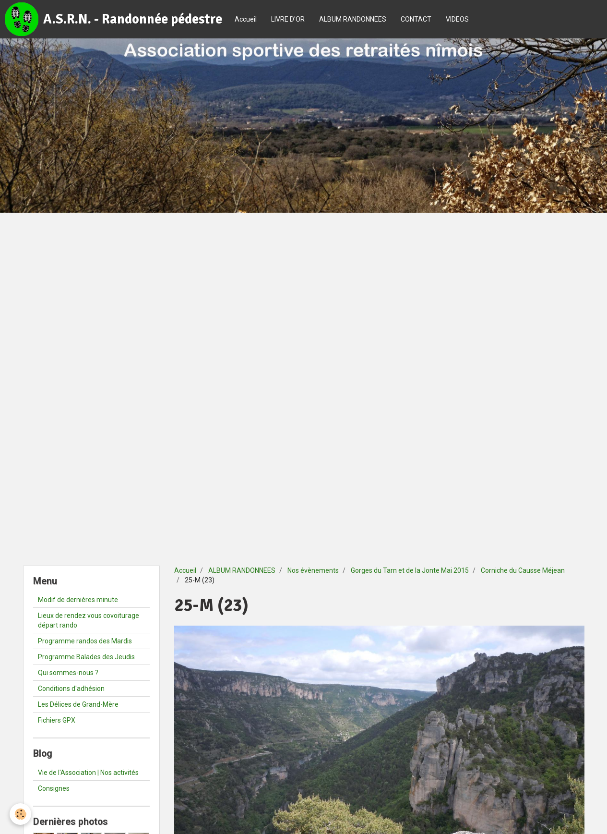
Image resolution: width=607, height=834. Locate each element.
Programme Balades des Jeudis (86, 657)
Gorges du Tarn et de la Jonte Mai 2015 (410, 570)
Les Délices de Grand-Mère (78, 704)
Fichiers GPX (56, 720)
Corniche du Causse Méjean (523, 570)
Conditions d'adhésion (71, 688)
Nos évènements (313, 570)
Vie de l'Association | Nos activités (88, 772)
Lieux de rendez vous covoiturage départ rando (88, 620)
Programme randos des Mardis (85, 641)
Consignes (54, 788)
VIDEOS (457, 19)
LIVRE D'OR (288, 19)
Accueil (246, 19)
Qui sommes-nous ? (68, 673)
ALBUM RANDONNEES (352, 19)
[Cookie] (20, 814)
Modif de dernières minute (78, 600)
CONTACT (416, 19)
